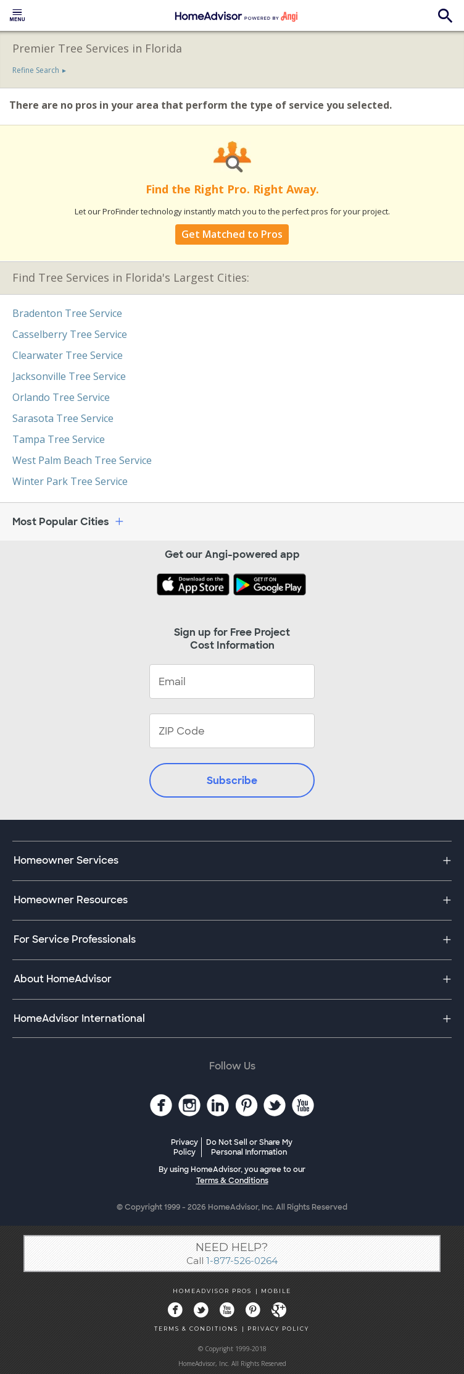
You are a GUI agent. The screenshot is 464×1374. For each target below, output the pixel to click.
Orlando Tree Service (61, 397)
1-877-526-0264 (242, 1261)
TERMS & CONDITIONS (196, 1328)
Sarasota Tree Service (63, 418)
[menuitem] (17, 15)
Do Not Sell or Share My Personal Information (249, 1147)
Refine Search (35, 70)
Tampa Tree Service (58, 439)
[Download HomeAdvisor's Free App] (194, 585)
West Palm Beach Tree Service (82, 460)
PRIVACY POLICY (278, 1328)
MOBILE (276, 1291)
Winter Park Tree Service (70, 481)
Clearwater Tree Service (67, 355)
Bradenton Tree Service (67, 313)
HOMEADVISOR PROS (212, 1291)
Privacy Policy (184, 1147)
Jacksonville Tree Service (69, 376)
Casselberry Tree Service (69, 334)
